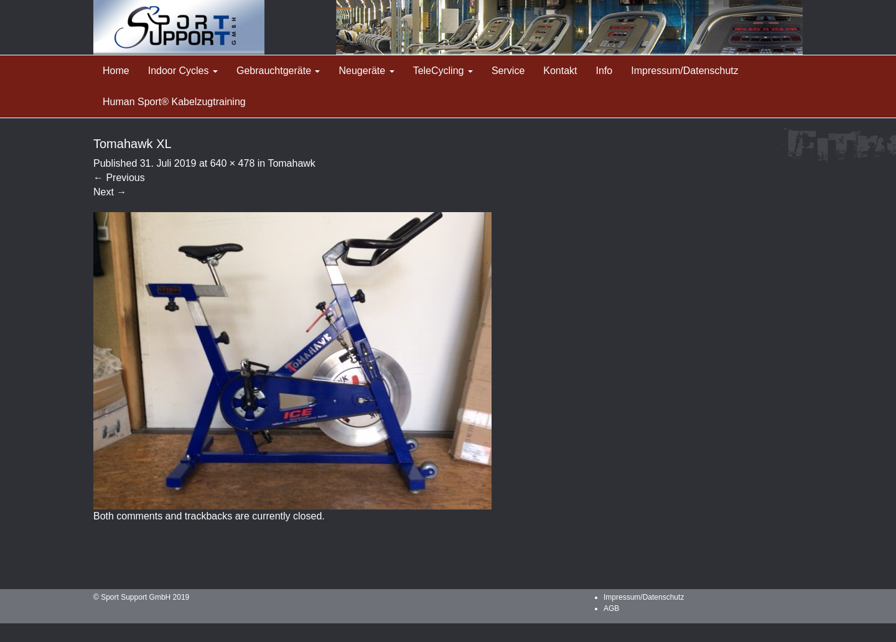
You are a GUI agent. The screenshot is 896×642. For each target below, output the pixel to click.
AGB (611, 608)
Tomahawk (291, 163)
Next (109, 192)
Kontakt (560, 70)
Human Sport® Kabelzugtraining (174, 101)
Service (508, 70)
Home (116, 70)
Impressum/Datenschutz (685, 70)
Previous (119, 177)
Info (604, 70)
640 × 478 (232, 163)
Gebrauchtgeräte (278, 70)
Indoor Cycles (183, 70)
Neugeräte (366, 70)
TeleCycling (443, 70)
